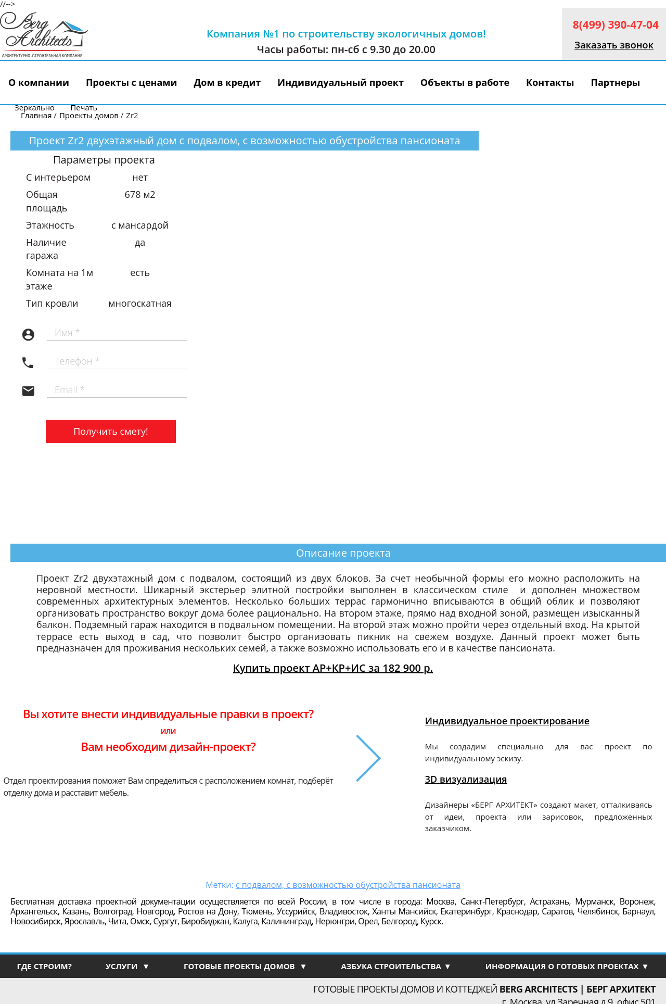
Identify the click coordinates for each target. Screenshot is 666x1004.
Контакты (550, 82)
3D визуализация (466, 779)
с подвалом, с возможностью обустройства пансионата (348, 884)
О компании (38, 82)
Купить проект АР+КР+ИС (333, 668)
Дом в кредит (227, 82)
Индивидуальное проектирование (507, 720)
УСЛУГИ (128, 966)
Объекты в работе (464, 82)
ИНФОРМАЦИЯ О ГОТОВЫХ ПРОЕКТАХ (567, 966)
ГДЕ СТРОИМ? (44, 966)
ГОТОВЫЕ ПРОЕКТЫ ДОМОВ (245, 966)
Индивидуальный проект (340, 82)
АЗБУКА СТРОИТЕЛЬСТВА (396, 966)
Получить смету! (110, 431)
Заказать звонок (614, 45)
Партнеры (615, 82)
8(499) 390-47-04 (616, 24)
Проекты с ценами (131, 82)
